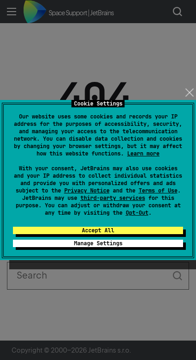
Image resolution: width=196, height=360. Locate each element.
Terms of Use (158, 190)
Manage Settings (98, 243)
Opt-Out (137, 213)
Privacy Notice (87, 190)
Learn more (143, 153)
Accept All (98, 230)
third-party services (112, 198)
